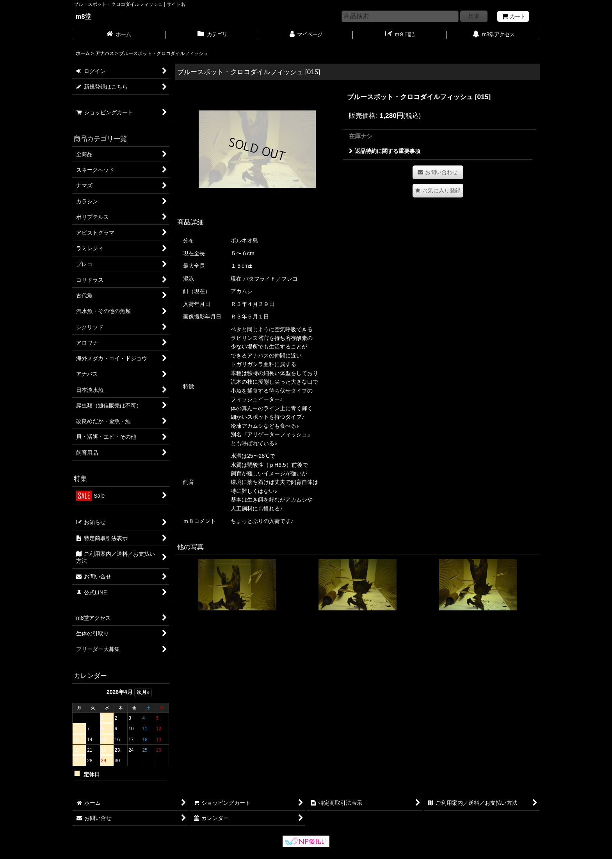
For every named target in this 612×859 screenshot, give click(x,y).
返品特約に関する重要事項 (384, 151)
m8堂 (83, 16)
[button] (438, 190)
